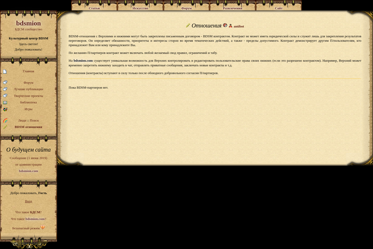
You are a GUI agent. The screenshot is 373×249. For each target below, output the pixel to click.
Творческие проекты (23, 96)
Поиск (34, 120)
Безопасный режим (26, 228)
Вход (28, 201)
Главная (18, 71)
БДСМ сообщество (28, 25)
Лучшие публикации (23, 89)
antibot (239, 26)
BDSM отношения (22, 127)
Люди (22, 120)
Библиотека (20, 102)
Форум (18, 83)
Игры (17, 109)
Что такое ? (28, 212)
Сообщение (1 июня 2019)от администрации (28, 164)
